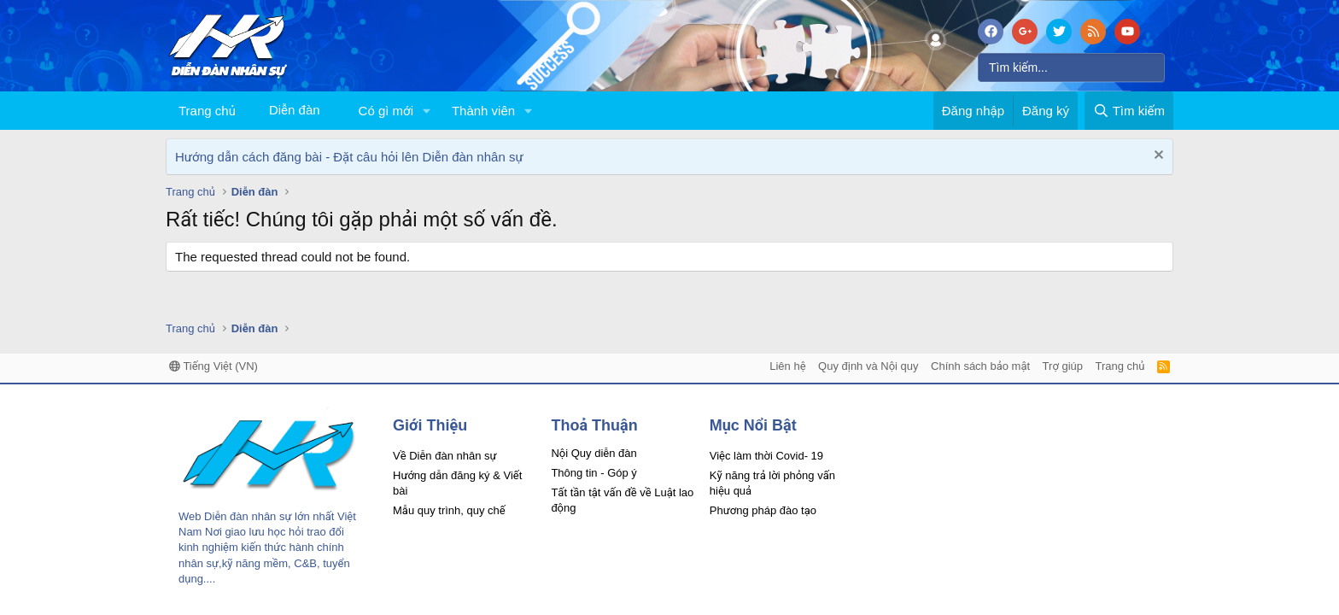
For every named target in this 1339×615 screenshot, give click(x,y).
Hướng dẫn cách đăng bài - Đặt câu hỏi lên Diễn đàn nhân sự (349, 156)
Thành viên (483, 110)
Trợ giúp (1063, 366)
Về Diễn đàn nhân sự (445, 455)
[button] (427, 110)
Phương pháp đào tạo (763, 510)
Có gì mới (386, 110)
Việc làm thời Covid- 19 (766, 455)
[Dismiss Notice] (1156, 157)
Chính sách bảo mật (980, 366)
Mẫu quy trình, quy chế (449, 510)
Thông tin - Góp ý (593, 472)
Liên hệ (787, 366)
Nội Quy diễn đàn (593, 453)
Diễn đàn (294, 109)
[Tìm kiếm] (1071, 67)
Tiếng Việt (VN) (213, 366)
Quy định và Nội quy (868, 366)
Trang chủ (207, 110)
